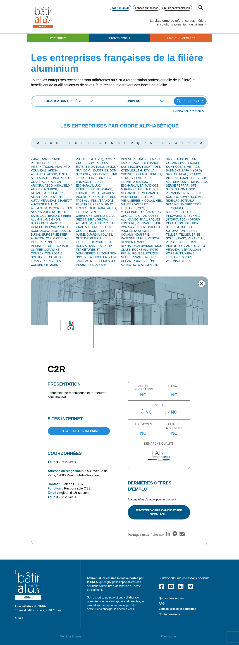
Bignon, (55, 219)
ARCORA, (38, 185)
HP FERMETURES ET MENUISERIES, (94, 249)
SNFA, (186, 193)
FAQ (162, 603)
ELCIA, (90, 178)
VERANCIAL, (196, 238)
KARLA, (126, 162)
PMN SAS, (128, 227)
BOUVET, (65, 230)
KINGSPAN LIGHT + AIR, (144, 166)
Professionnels (119, 38)
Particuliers (58, 38)
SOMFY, (185, 196)
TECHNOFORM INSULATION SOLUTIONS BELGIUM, (183, 223)
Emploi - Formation (181, 38)
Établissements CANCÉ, (94, 189)
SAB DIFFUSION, (178, 159)
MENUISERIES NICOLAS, (138, 200)
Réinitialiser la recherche (189, 111)
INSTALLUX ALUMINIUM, (99, 257)
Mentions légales (70, 636)
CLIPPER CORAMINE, (45, 249)
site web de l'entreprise (79, 431)
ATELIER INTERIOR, (44, 189)
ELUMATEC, (103, 178)
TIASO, (183, 238)
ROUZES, (139, 253)
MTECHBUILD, (131, 212)
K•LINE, (144, 159)
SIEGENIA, (173, 189)
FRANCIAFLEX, (106, 208)
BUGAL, (36, 234)
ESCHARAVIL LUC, (88, 185)
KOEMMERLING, (132, 170)
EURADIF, (83, 193)
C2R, (49, 238)
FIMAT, (108, 204)
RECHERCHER (193, 101)
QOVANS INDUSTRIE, (135, 234)
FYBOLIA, (83, 212)
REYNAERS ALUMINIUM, (138, 245)
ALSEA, (63, 174)
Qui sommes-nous (171, 598)
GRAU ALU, (84, 227)
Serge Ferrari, (178, 185)
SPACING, (173, 204)
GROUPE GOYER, (104, 227)
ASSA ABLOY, (63, 185)
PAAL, (144, 219)
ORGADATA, (129, 215)
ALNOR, (52, 174)
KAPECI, (155, 159)
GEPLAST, (101, 215)
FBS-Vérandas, (102, 200)
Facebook (161, 586)
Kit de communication (177, 7)
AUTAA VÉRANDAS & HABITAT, (51, 200)
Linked (180, 586)
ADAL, (59, 166)
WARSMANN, (175, 253)
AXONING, (50, 212)
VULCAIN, (195, 249)
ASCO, (49, 185)
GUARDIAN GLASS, (100, 234)
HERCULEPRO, (101, 242)
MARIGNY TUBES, (133, 189)
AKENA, (53, 170)
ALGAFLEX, (39, 174)
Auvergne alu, (43, 204)
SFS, (194, 185)
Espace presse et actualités (177, 608)
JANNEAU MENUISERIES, (93, 261)
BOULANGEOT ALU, (45, 230)
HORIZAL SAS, (86, 245)
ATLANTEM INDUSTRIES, (48, 193)
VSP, (184, 249)
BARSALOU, (39, 215)
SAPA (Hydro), (192, 170)
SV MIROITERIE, (191, 204)
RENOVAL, (155, 238)
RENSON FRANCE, (134, 242)
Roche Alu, (141, 249)
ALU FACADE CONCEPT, (48, 178)
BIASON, (54, 215)
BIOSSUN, (38, 223)
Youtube (171, 586)
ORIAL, (143, 215)
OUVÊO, (134, 219)
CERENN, (46, 242)
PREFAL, (141, 227)
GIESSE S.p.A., (86, 219)
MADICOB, (152, 185)
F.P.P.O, (95, 193)
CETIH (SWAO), (58, 245)
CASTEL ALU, (62, 238)
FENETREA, (84, 204)
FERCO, (98, 204)
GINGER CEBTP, (105, 223)
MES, (159, 200)
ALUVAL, (57, 181)
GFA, (112, 215)
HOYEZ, (102, 245)
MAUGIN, (152, 189)
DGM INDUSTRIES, (96, 170)
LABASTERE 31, (151, 174)
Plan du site (168, 636)
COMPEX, (38, 253)
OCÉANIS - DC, (151, 212)
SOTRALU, (187, 200)
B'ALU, (62, 212)
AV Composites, (60, 208)
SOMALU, (173, 196)
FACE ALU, (83, 200)
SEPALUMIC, (182, 181)
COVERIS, (95, 162)
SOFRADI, (197, 193)
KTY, (147, 170)
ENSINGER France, (90, 181)
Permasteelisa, (149, 223)
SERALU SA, (199, 181)
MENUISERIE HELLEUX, (137, 196)
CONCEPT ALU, (54, 261)
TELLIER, (172, 234)
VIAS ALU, (190, 245)
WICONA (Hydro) (178, 261)
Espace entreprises (146, 7)
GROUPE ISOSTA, (88, 230)
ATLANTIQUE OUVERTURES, (50, 196)
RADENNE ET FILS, (134, 238)
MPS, (141, 208)
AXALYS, (37, 212)
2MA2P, (36, 159)
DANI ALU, (98, 166)
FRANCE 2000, (86, 208)
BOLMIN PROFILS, (57, 227)
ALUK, (46, 181)
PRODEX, (154, 227)
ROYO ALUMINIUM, (145, 264)
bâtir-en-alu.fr (120, 7)
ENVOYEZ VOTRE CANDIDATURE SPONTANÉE (159, 512)
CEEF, (35, 242)
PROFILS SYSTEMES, (135, 230)
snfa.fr (19, 617)
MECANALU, (150, 193)
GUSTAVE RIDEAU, (89, 238)
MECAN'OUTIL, (131, 193)
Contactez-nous (169, 614)
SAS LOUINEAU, (177, 174)
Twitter (190, 586)
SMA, (185, 189)
